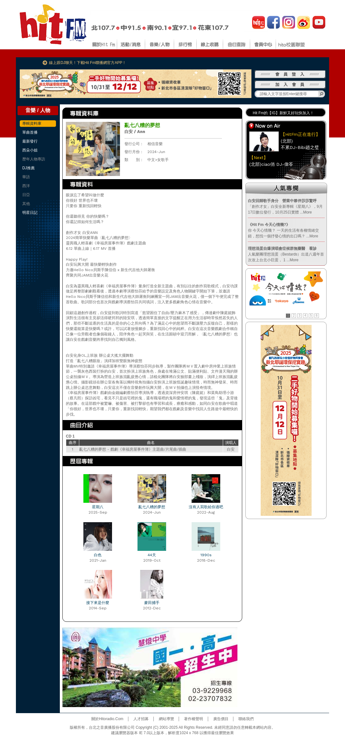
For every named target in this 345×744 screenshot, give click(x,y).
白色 (98, 555)
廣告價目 (221, 719)
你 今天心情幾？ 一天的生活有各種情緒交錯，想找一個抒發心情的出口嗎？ (283, 230)
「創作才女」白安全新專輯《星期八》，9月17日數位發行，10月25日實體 (285, 206)
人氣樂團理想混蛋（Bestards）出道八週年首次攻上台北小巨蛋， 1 (286, 254)
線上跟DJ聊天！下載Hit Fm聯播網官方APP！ (87, 62)
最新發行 (30, 141)
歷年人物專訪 (33, 159)
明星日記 (30, 212)
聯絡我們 (246, 719)
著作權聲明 (193, 719)
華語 (26, 177)
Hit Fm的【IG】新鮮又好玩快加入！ (283, 113)
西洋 (26, 186)
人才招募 (141, 719)
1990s (206, 555)
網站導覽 (166, 719)
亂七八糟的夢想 (151, 507)
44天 (152, 555)
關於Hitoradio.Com (107, 719)
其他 (26, 203)
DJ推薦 (28, 168)
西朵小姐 (30, 150)
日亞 (26, 195)
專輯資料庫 (31, 123)
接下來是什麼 (97, 602)
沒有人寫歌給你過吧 (206, 507)
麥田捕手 (151, 602)
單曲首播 (30, 132)
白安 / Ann (134, 131)
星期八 (97, 507)
